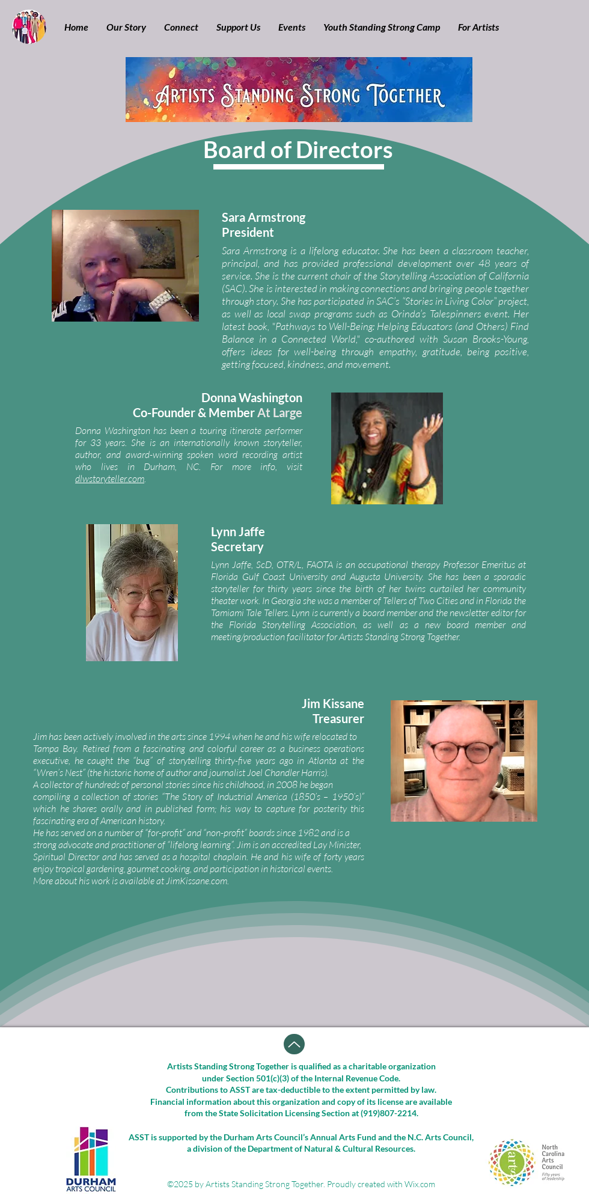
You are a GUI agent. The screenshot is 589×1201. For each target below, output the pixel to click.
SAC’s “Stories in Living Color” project (451, 301)
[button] (126, 27)
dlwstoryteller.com (109, 478)
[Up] (294, 1044)
